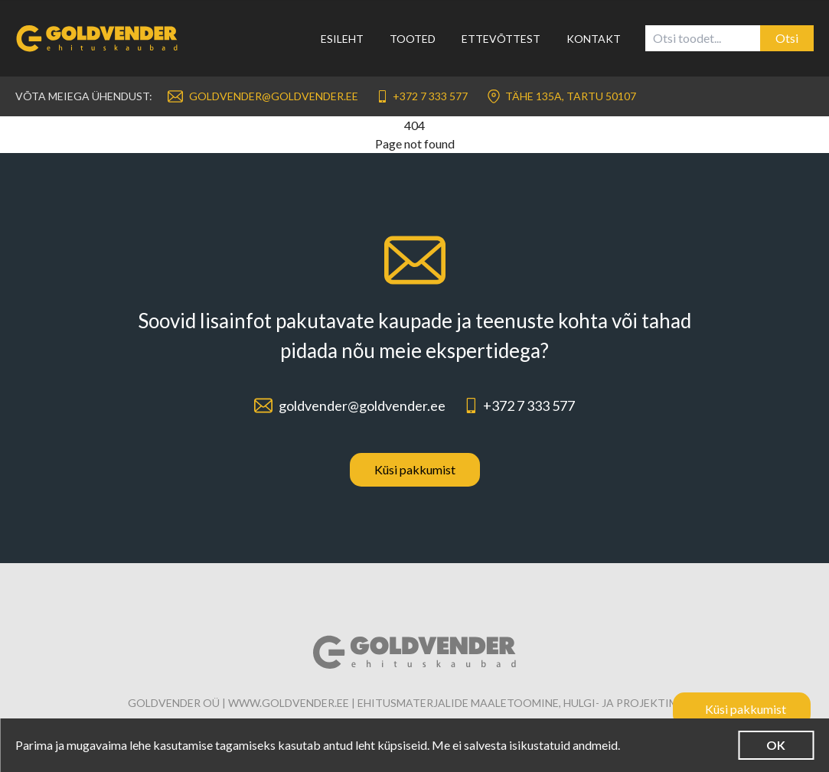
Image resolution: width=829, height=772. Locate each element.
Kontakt (593, 38)
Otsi (786, 38)
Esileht (342, 38)
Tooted (413, 38)
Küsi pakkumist (414, 469)
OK (775, 745)
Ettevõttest (501, 38)
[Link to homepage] (106, 38)
